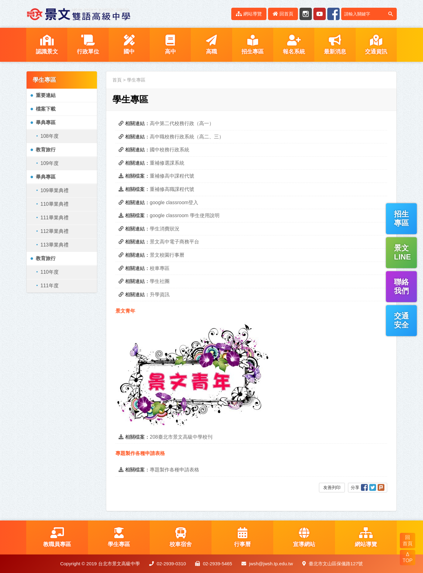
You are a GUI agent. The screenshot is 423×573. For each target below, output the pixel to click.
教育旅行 (46, 149)
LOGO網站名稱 (78, 14)
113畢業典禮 (54, 244)
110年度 (49, 272)
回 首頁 (408, 540)
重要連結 (46, 95)
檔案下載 (46, 109)
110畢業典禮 (54, 204)
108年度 (49, 136)
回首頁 (283, 13)
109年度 (49, 163)
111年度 (49, 285)
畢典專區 (46, 122)
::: (223, 13)
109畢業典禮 (54, 190)
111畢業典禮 (54, 217)
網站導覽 (249, 13)
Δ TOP (408, 557)
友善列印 (332, 487)
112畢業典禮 (54, 231)
